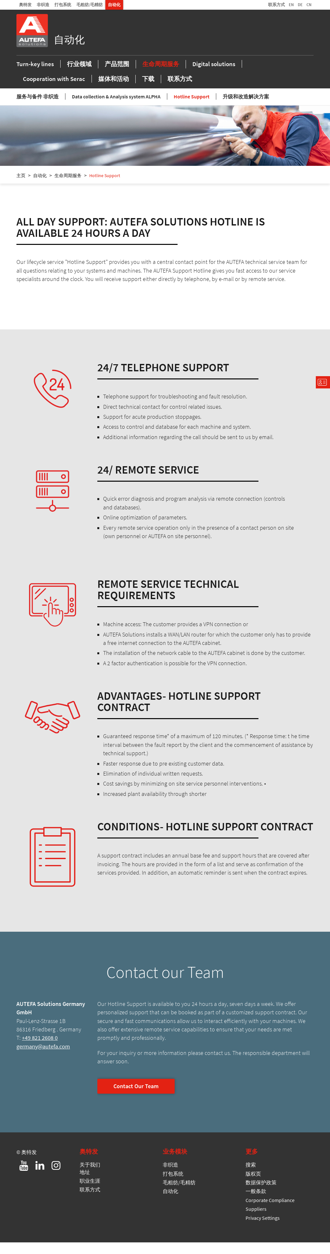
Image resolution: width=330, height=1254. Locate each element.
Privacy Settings (263, 1229)
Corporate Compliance (270, 1212)
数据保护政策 (261, 1194)
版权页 (253, 1185)
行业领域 (79, 74)
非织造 (43, 4)
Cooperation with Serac (54, 89)
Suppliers (256, 1220)
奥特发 (25, 4)
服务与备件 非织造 (37, 108)
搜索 (251, 1176)
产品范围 (117, 74)
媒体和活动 (113, 89)
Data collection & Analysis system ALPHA (116, 108)
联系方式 (276, 4)
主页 (20, 187)
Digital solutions (213, 74)
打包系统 (62, 4)
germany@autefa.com (43, 1058)
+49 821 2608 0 (40, 1049)
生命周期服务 (160, 74)
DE (300, 4)
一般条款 (256, 1202)
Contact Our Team (136, 1097)
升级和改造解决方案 (246, 108)
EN (291, 4)
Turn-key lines (35, 74)
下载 (148, 89)
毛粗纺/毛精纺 (89, 4)
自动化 (114, 4)
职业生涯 (90, 1192)
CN (309, 4)
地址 (85, 1183)
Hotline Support (191, 108)
